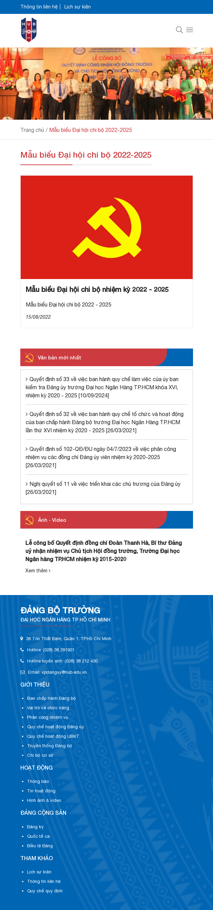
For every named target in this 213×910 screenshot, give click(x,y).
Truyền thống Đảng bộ (49, 745)
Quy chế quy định (45, 890)
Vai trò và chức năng (48, 707)
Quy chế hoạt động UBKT (53, 736)
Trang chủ (32, 130)
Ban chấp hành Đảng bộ (51, 698)
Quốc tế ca (38, 836)
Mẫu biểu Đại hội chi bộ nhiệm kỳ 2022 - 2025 (97, 289)
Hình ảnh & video (44, 800)
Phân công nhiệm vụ (47, 717)
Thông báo (38, 781)
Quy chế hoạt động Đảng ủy (55, 726)
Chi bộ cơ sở (40, 755)
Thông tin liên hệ (39, 6)
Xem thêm (37, 570)
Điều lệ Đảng (40, 845)
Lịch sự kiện (77, 6)
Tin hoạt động (41, 790)
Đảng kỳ (35, 826)
